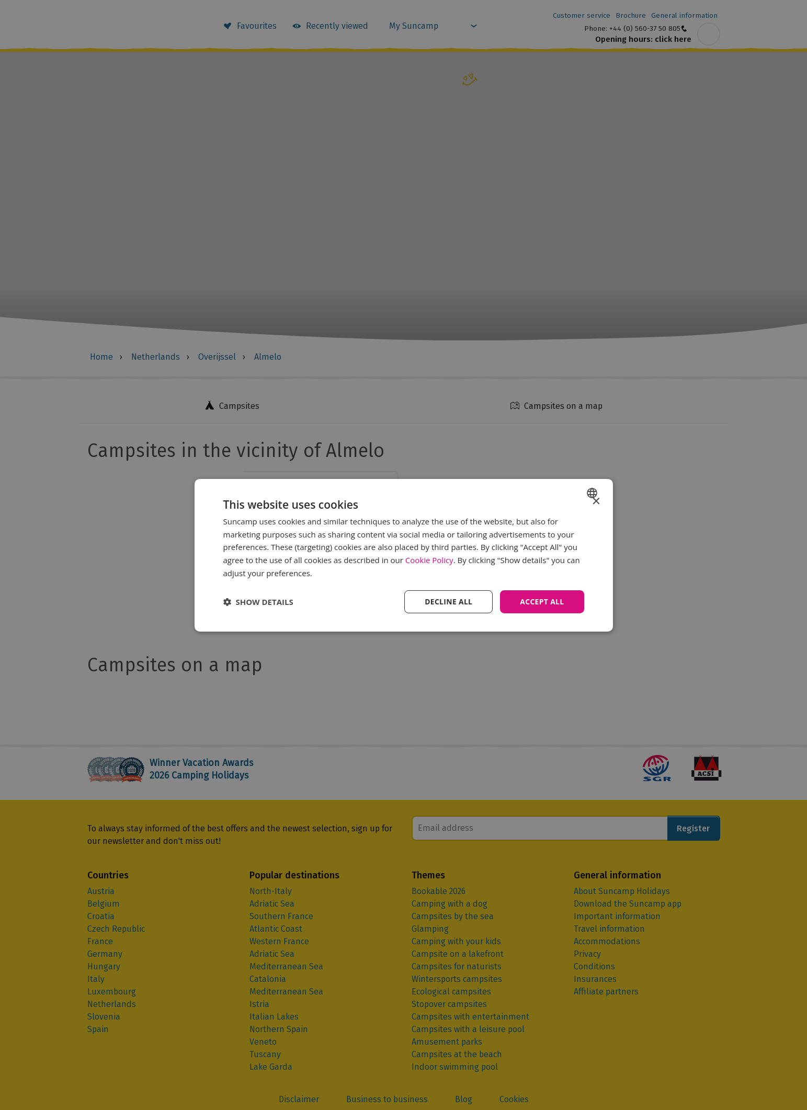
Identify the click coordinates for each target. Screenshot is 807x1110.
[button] (258, 602)
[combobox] (593, 492)
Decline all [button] (448, 601)
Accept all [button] (541, 601)
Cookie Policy (429, 560)
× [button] (596, 501)
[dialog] (404, 555)
